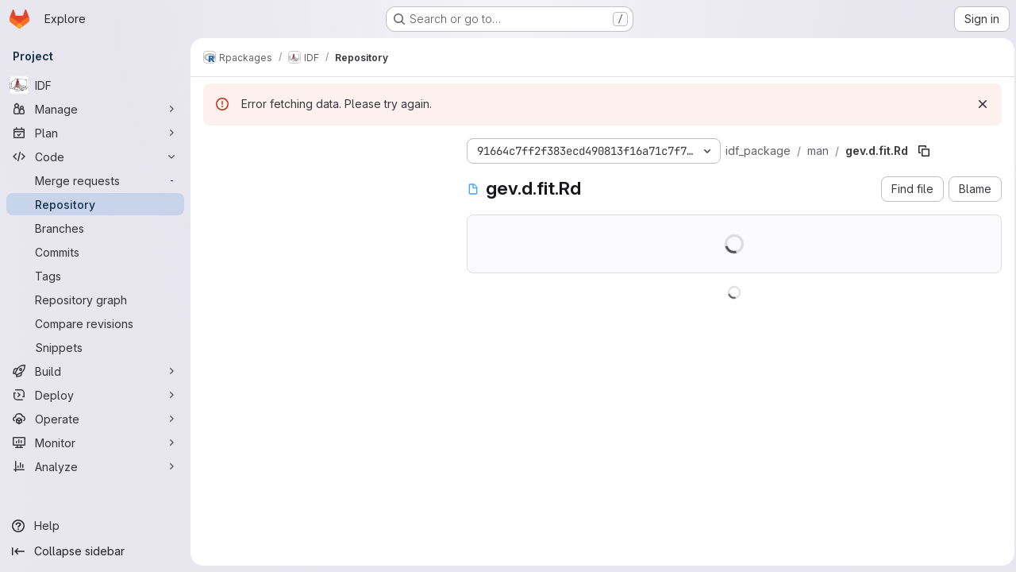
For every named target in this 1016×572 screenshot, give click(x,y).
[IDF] (95, 85)
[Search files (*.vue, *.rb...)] (322, 179)
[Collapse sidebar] (95, 551)
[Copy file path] (924, 151)
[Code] (95, 156)
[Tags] (95, 276)
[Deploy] (95, 395)
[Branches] (95, 228)
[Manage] (95, 109)
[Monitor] (95, 442)
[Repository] (95, 204)
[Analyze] (95, 466)
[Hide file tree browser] (216, 147)
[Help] (95, 526)
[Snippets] (95, 347)
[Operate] (95, 419)
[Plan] (95, 133)
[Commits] (95, 252)
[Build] (95, 371)
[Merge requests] (95, 180)
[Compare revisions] (95, 323)
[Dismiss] (977, 104)
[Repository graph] (95, 299)
